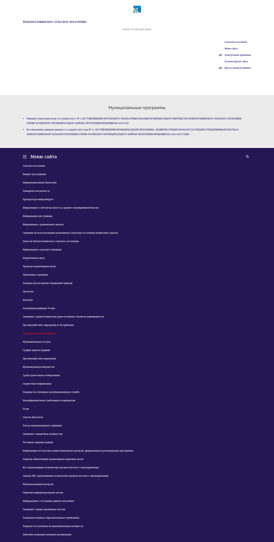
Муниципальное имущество (39, 367)
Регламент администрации (38, 442)
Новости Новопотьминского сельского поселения (51, 241)
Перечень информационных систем (43, 492)
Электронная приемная (238, 55)
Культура (28, 300)
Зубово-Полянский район (137, 29)
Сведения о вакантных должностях (43, 434)
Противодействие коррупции (39, 358)
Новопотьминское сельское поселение (54, 22)
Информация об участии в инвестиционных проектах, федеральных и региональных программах (78, 450)
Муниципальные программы (39, 333)
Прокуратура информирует (38, 199)
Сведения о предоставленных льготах (44, 509)
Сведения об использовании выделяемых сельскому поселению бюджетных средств (70, 233)
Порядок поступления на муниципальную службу (51, 392)
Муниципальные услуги (36, 342)
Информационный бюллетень (40, 182)
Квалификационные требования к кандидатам (49, 400)
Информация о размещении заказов (43, 224)
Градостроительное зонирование (41, 375)
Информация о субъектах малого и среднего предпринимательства (61, 207)
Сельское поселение (34, 166)
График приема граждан (36, 350)
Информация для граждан (37, 216)
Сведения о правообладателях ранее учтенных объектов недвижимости (63, 316)
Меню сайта (231, 48)
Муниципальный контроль (38, 484)
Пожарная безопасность (36, 191)
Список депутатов (33, 417)
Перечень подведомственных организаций (47, 534)
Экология (28, 291)
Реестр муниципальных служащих (42, 425)
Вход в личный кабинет (238, 68)
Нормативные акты (34, 258)
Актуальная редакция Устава (39, 308)
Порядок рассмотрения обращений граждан (47, 283)
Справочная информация (37, 383)
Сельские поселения (236, 42)
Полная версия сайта (236, 61)
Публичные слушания (35, 274)
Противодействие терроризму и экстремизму (48, 325)
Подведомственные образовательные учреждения (51, 517)
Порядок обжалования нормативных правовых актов (53, 459)
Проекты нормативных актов (39, 266)
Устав (26, 409)
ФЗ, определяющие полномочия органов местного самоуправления (61, 467)
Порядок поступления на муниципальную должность (53, 526)
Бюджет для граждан (34, 174)
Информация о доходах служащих (42, 249)
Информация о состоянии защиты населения (48, 501)
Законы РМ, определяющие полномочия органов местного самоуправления (65, 476)
